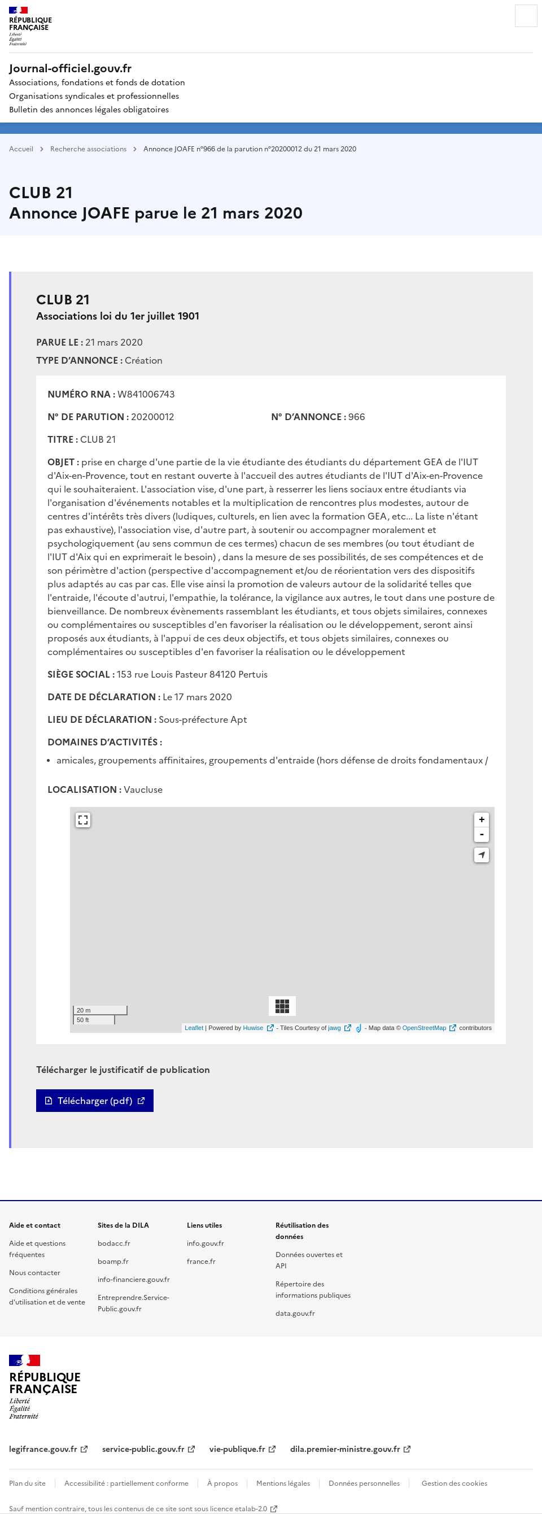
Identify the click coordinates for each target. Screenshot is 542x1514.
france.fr (201, 1261)
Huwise (253, 1027)
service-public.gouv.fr (143, 1448)
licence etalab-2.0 (238, 1508)
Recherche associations (88, 148)
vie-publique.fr (237, 1448)
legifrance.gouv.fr (43, 1448)
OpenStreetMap (425, 1027)
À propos (222, 1482)
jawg (334, 1027)
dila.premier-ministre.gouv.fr (345, 1448)
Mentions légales (283, 1482)
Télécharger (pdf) (95, 1100)
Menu (526, 16)
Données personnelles (364, 1482)
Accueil (21, 148)
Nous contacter (34, 1272)
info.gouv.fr (205, 1242)
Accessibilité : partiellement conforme (126, 1482)
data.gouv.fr (295, 1312)
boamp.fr (113, 1261)
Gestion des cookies (454, 1482)
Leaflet (194, 1027)
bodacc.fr (114, 1242)
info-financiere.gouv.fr (134, 1279)
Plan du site (27, 1482)
